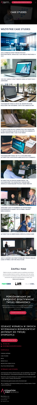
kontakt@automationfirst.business (12, 346)
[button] (18, 312)
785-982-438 (6, 344)
